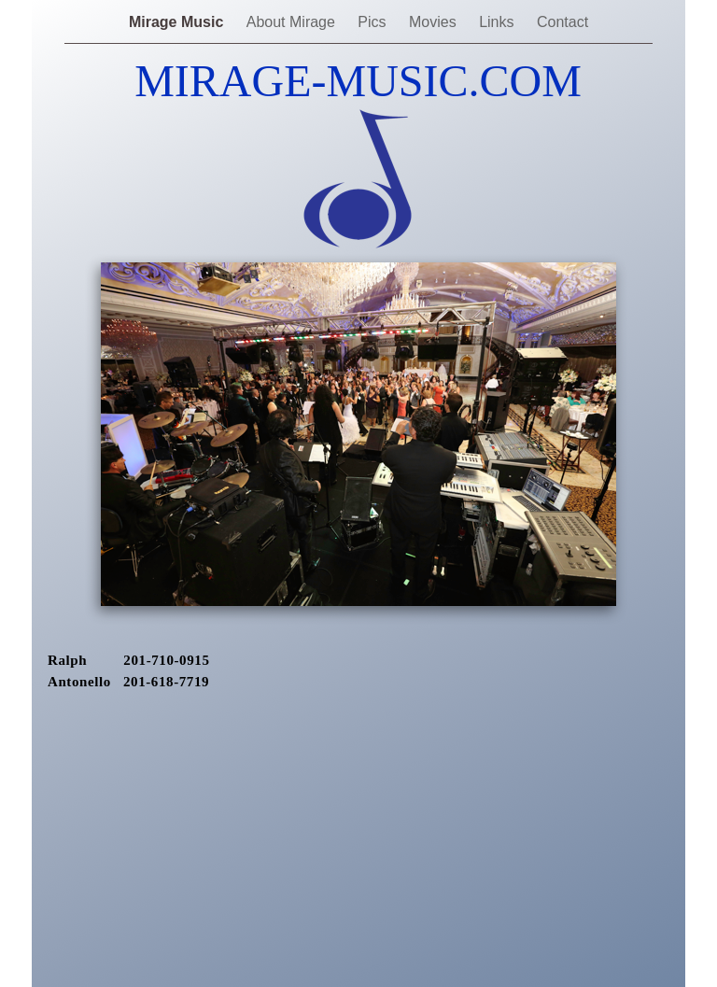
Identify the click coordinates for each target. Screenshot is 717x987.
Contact (562, 22)
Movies (434, 22)
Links (498, 22)
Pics (374, 22)
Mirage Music (178, 22)
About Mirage (293, 22)
